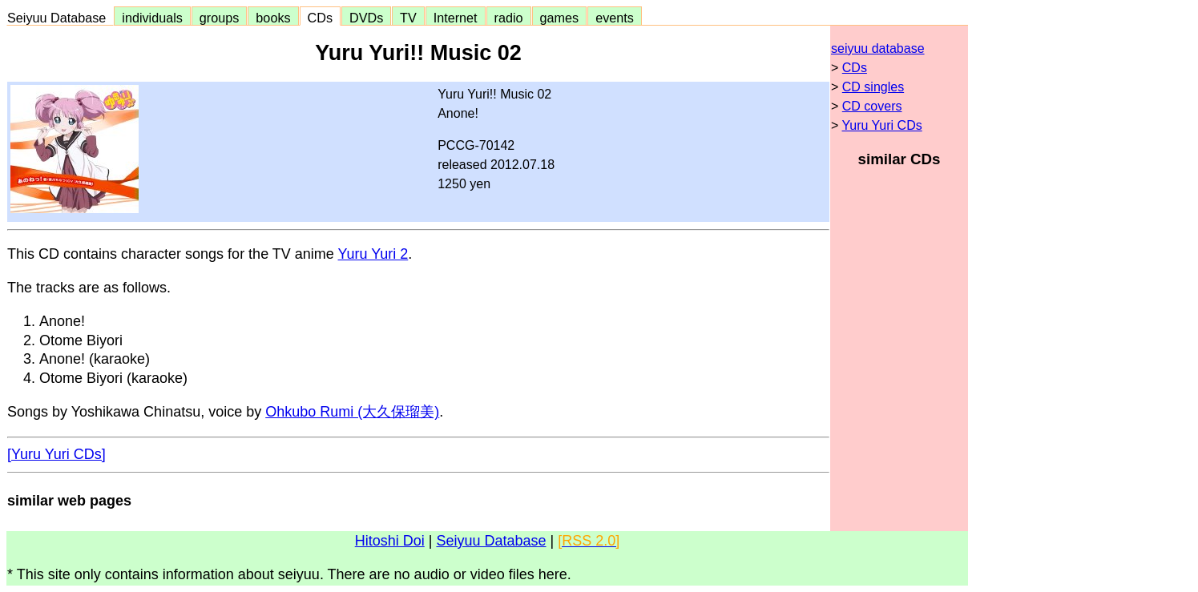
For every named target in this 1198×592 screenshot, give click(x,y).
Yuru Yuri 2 (373, 254)
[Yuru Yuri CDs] (56, 454)
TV (408, 17)
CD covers (872, 106)
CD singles (873, 87)
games (560, 17)
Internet (455, 17)
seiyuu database (878, 48)
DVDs (366, 17)
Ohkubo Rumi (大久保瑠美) (352, 412)
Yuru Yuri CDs (882, 125)
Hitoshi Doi (390, 541)
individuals (152, 17)
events (614, 17)
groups (219, 17)
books (272, 17)
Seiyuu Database (60, 17)
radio (508, 17)
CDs (320, 17)
